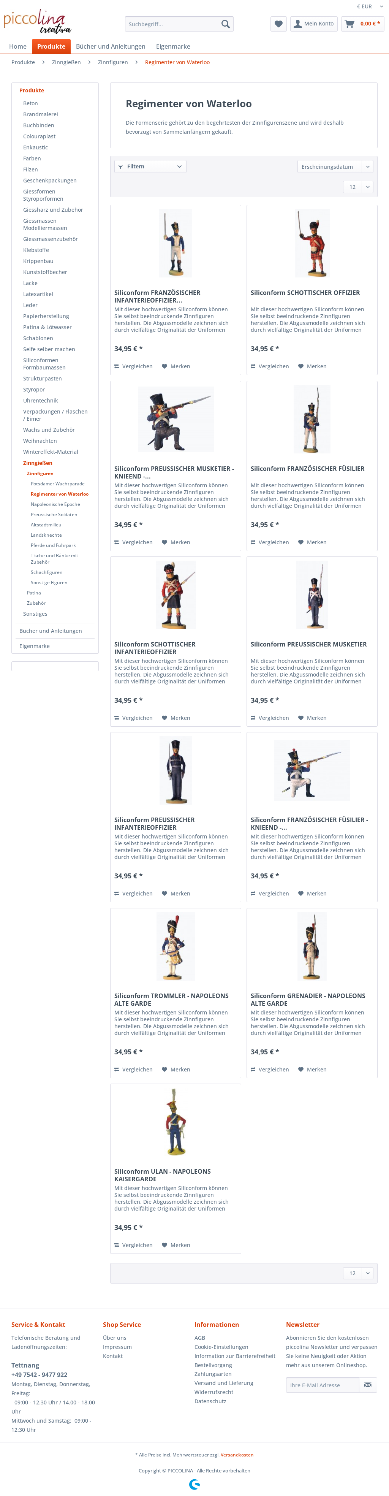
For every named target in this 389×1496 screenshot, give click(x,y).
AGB (199, 1337)
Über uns (115, 1337)
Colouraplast (39, 136)
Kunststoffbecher (45, 272)
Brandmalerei (40, 114)
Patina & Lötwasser (47, 327)
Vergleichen (133, 366)
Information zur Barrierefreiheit (234, 1356)
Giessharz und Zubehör (53, 209)
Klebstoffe (36, 250)
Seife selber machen (49, 349)
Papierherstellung (46, 316)
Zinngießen (37, 462)
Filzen (30, 169)
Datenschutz (210, 1401)
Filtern (131, 166)
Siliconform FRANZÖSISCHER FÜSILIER (308, 469)
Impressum (117, 1346)
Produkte (31, 90)
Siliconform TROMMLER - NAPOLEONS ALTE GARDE (171, 999)
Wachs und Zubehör (49, 429)
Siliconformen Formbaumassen (44, 364)
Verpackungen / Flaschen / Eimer (55, 415)
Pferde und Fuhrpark (53, 545)
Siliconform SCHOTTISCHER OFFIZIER (305, 293)
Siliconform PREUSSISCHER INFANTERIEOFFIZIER (154, 823)
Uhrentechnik (40, 400)
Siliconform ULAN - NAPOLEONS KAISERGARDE (162, 1175)
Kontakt (113, 1356)
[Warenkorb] (362, 24)
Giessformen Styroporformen (43, 195)
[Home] (18, 46)
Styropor (34, 389)
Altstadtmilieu (46, 524)
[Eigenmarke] (173, 46)
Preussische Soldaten (54, 514)
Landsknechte (46, 535)
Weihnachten (40, 440)
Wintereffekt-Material (50, 451)
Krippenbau (38, 261)
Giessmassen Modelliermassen (45, 224)
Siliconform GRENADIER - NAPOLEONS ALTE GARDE (308, 999)
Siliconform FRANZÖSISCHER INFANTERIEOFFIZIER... (157, 296)
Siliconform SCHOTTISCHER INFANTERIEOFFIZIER (155, 648)
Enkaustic (35, 147)
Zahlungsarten (213, 1373)
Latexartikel (38, 294)
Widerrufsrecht (213, 1392)
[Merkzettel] (278, 24)
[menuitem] (179, 27)
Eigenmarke (34, 646)
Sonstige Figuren (49, 582)
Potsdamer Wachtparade (58, 483)
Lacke (30, 283)
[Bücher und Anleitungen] (111, 46)
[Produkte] (51, 46)
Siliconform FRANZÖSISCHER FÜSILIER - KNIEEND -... (309, 823)
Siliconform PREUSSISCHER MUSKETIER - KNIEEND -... (174, 472)
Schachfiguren (47, 572)
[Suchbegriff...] (179, 24)
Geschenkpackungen (50, 180)
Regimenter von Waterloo (60, 494)
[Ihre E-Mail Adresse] (322, 1385)
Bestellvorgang (213, 1365)
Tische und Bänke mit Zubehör (54, 558)
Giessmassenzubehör (50, 238)
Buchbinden (38, 125)
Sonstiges (35, 613)
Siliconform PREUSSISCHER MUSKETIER (309, 644)
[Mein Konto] (314, 24)
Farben (32, 158)
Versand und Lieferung (223, 1383)
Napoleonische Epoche (55, 504)
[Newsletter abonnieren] (368, 1385)
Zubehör (36, 603)
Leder (30, 305)
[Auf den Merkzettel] (176, 366)
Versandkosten (237, 1455)
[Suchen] (226, 24)
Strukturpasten (42, 378)
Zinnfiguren (40, 473)
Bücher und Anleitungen (50, 630)
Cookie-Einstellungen (221, 1346)
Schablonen (38, 338)
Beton (30, 103)
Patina (34, 593)
